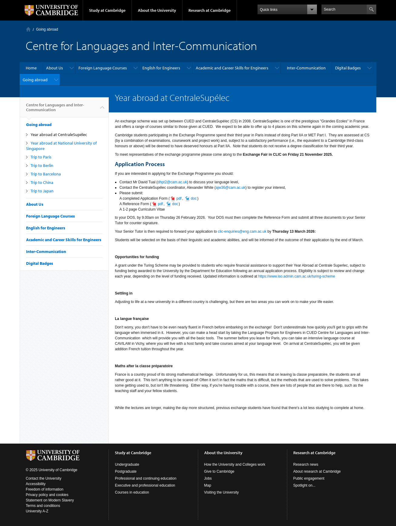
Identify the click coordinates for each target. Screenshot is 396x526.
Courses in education (132, 492)
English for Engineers (161, 68)
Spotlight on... (304, 485)
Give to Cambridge (219, 471)
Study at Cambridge (107, 10)
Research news (305, 464)
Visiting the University (221, 492)
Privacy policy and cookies (47, 495)
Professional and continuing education (145, 478)
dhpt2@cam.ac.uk (172, 182)
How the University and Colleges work (234, 464)
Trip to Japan (42, 191)
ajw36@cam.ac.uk (230, 187)
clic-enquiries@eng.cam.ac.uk (242, 231)
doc (175, 204)
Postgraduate (125, 471)
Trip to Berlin (42, 165)
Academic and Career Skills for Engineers (232, 68)
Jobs (208, 478)
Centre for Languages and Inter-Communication (55, 109)
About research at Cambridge (317, 471)
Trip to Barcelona (46, 174)
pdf (160, 204)
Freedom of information (44, 489)
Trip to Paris (41, 157)
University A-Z (37, 511)
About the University (157, 10)
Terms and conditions (43, 506)
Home (28, 29)
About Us (54, 68)
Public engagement (308, 478)
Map (207, 485)
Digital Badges (348, 68)
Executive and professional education (145, 485)
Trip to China (42, 182)
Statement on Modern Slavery (50, 500)
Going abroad (47, 29)
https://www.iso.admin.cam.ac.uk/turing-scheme (296, 276)
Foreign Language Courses (102, 68)
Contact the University (43, 478)
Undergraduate (127, 464)
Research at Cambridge (209, 10)
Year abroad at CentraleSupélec (59, 134)
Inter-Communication (306, 68)
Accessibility (35, 484)
